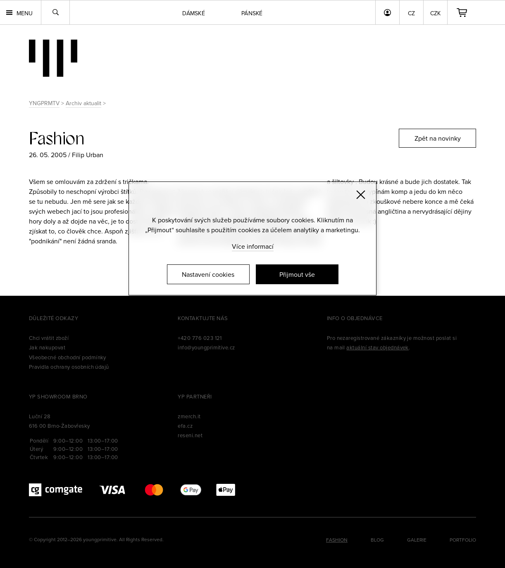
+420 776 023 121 (200, 338)
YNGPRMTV (44, 103)
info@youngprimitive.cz (206, 347)
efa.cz (185, 425)
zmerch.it (189, 416)
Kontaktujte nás (203, 318)
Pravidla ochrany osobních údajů (69, 366)
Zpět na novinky (437, 138)
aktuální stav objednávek (377, 347)
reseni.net (190, 435)
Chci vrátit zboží (49, 338)
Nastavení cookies (208, 274)
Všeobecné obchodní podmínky (67, 357)
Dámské (193, 13)
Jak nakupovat (47, 347)
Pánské (252, 13)
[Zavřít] (360, 194)
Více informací (253, 246)
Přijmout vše (297, 274)
